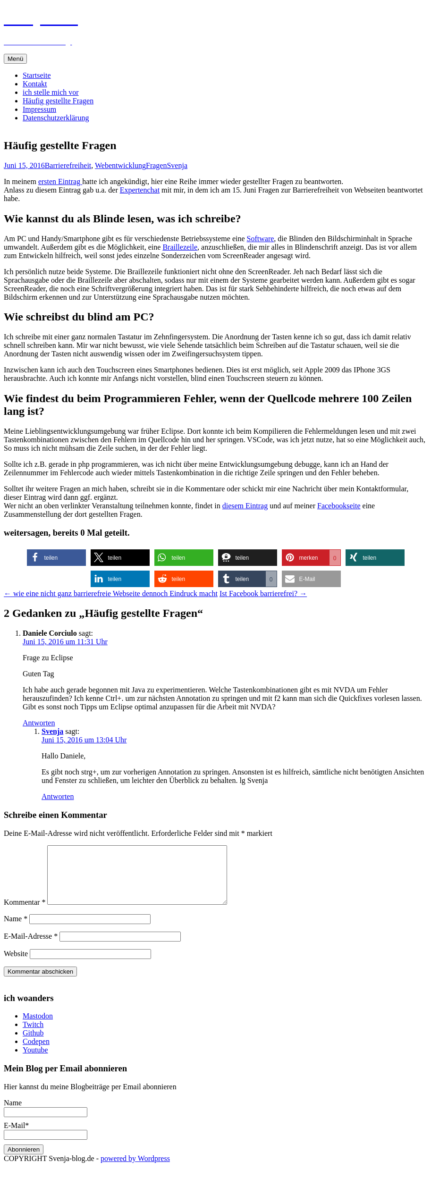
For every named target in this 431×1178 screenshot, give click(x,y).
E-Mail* (45, 1141)
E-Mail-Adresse (31, 947)
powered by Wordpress (135, 1170)
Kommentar (24, 913)
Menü (15, 58)
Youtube (35, 1061)
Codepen (36, 1053)
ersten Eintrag (60, 181)
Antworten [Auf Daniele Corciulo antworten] (39, 723)
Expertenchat (140, 190)
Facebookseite (339, 506)
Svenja (177, 165)
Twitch (33, 1036)
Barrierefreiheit (68, 165)
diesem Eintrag (245, 506)
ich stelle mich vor (51, 92)
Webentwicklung (120, 165)
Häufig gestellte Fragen (58, 101)
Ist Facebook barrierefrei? (263, 593)
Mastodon (38, 1027)
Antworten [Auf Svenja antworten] (58, 796)
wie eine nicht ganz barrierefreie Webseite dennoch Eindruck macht (111, 593)
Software (260, 239)
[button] (56, 557)
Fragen (156, 165)
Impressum (39, 109)
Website (16, 965)
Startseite (37, 75)
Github (33, 1044)
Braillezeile (179, 247)
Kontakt (35, 84)
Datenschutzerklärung (56, 118)
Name (15, 930)
